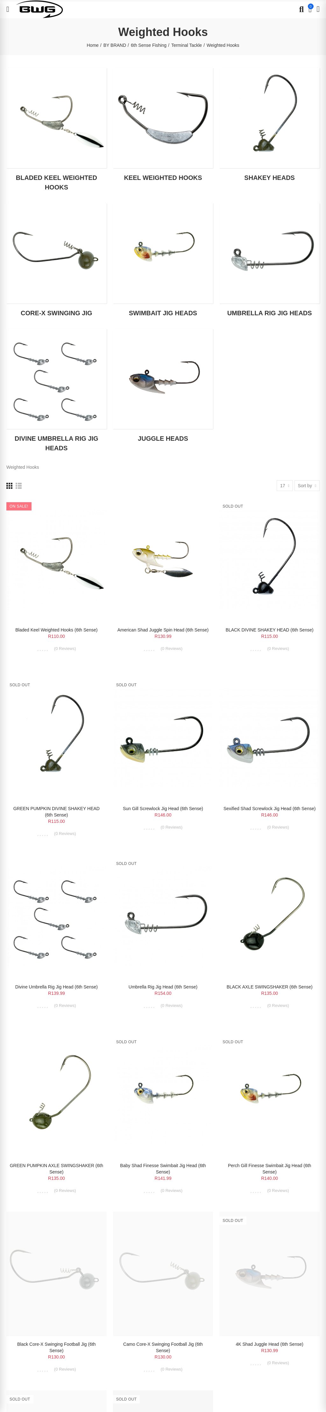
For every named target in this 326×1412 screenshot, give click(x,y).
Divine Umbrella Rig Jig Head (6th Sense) (56, 986)
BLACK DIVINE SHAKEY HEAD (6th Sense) (270, 629)
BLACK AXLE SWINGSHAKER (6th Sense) (270, 986)
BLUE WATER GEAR (49, 1282)
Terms (72, 1258)
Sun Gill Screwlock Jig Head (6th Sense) (163, 808)
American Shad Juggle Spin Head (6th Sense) (163, 629)
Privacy (59, 1258)
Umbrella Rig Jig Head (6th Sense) (163, 986)
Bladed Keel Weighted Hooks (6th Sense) (56, 629)
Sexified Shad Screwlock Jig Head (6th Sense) (269, 808)
